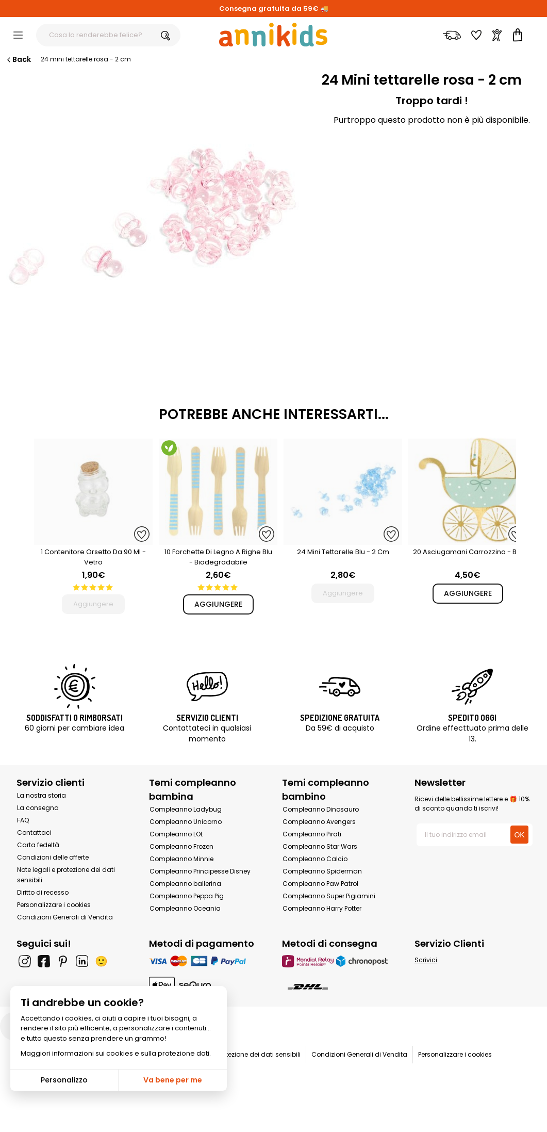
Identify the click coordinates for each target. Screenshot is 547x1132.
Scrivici (426, 960)
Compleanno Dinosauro (321, 809)
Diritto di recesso (43, 892)
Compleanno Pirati (312, 834)
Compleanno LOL (176, 834)
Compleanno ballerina (185, 883)
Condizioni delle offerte (53, 857)
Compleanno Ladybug (186, 809)
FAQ (23, 820)
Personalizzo (64, 1080)
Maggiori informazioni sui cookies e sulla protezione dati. (116, 1053)
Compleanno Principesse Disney (200, 871)
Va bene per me (172, 1080)
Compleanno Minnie (181, 858)
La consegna (38, 807)
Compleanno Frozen (181, 846)
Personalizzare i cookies (54, 904)
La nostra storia (41, 795)
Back (18, 59)
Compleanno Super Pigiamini (329, 896)
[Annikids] (273, 34)
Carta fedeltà (38, 844)
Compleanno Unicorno (186, 821)
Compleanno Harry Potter (322, 908)
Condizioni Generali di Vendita (65, 917)
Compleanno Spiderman (322, 871)
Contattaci (34, 832)
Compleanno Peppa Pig (187, 896)
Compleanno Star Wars (320, 846)
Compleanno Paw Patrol (320, 883)
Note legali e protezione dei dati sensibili (238, 1054)
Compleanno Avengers (319, 821)
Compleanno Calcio (315, 858)
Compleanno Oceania (185, 908)
